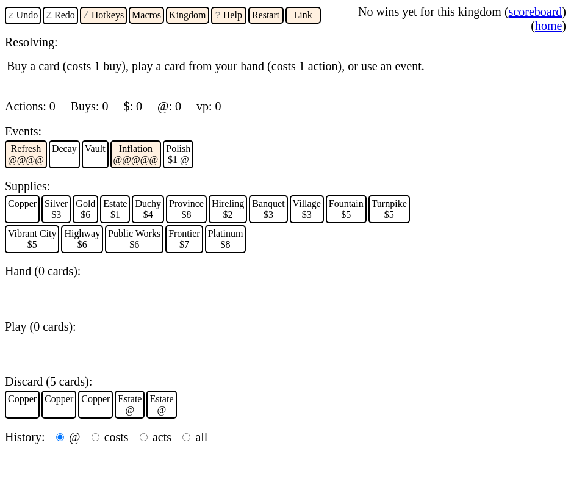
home (548, 25)
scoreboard (535, 11)
